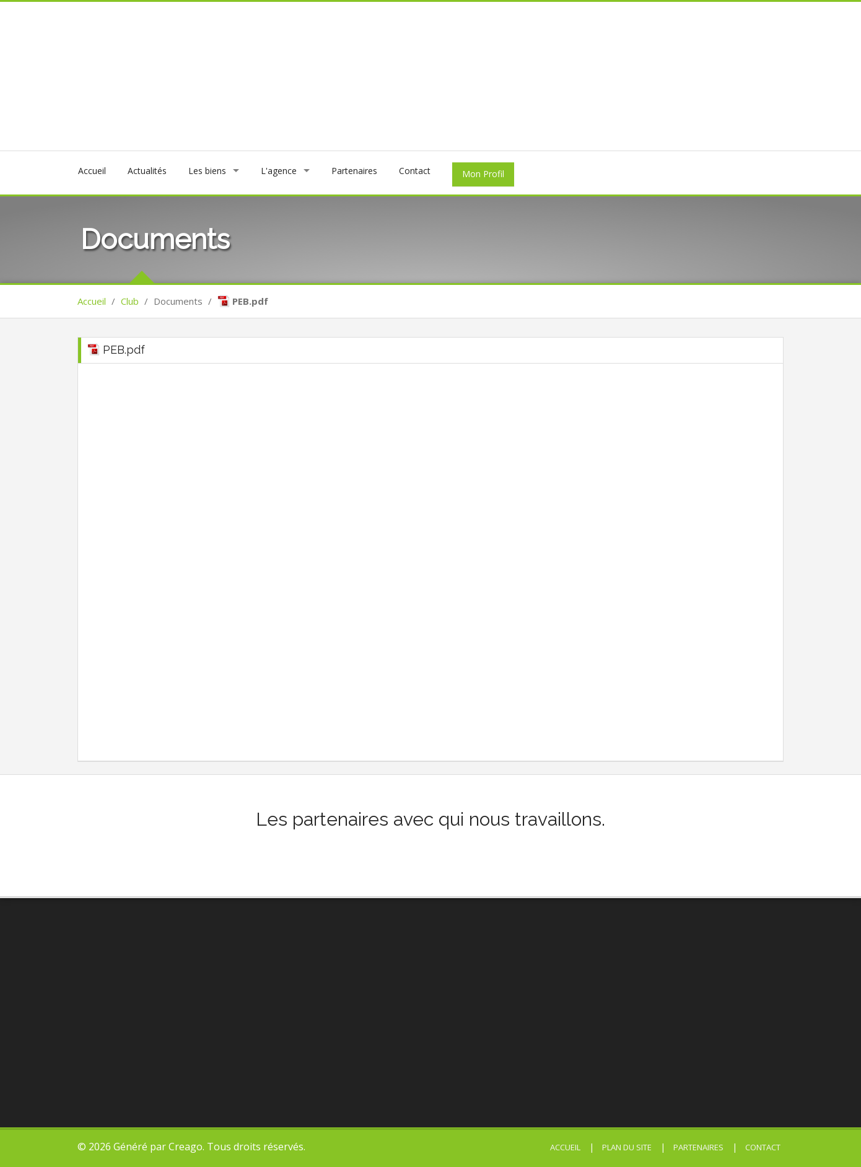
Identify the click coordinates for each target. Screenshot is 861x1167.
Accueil (92, 171)
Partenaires (354, 171)
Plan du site (626, 1147)
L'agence (279, 171)
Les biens (207, 171)
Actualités (147, 171)
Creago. (186, 1146)
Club (130, 301)
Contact (414, 171)
